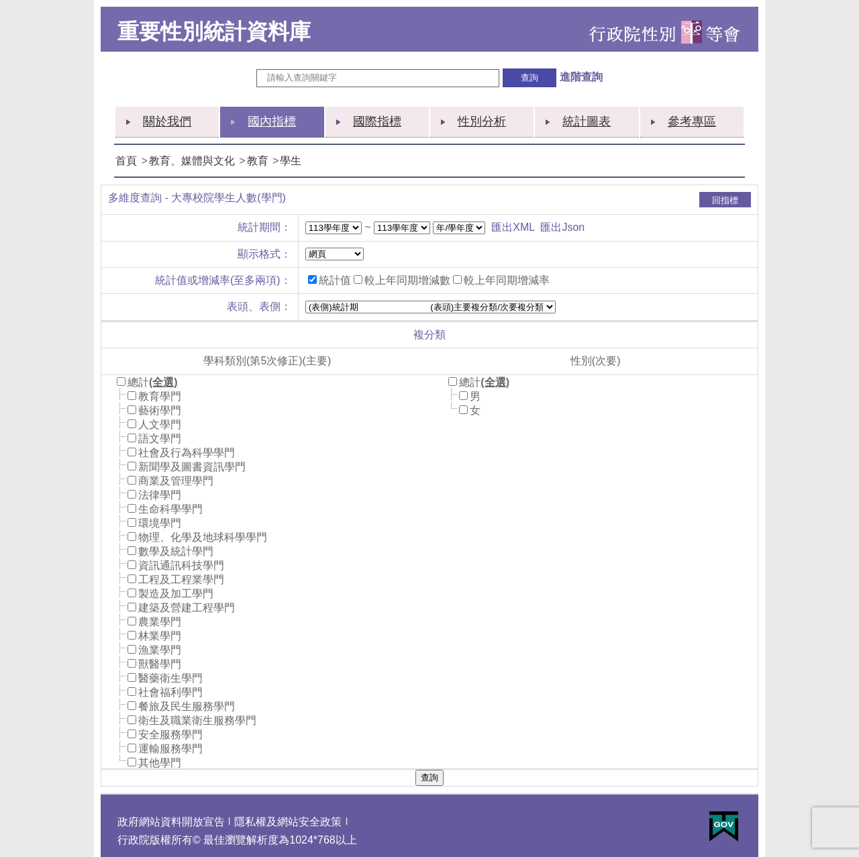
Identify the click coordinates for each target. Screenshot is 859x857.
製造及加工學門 (175, 593)
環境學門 (159, 523)
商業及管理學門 (175, 481)
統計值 (335, 280)
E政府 (723, 826)
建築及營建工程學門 (186, 607)
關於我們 (167, 121)
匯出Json (562, 227)
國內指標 (272, 121)
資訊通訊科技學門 (181, 565)
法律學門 (159, 495)
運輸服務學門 (170, 748)
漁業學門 (159, 650)
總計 (138, 382)
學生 (290, 160)
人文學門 (159, 424)
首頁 (126, 160)
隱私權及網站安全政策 (288, 821)
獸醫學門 (159, 664)
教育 (257, 160)
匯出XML (512, 227)
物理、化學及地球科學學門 (202, 537)
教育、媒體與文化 (192, 160)
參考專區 (692, 121)
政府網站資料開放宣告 (171, 821)
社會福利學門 (170, 692)
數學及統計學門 (175, 551)
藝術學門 (159, 410)
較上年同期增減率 (507, 280)
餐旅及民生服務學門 (186, 706)
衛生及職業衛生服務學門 (197, 720)
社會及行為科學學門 (186, 452)
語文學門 (159, 438)
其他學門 (159, 762)
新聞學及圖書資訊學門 (192, 466)
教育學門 (159, 396)
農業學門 (159, 621)
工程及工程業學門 (181, 579)
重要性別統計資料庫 (214, 31)
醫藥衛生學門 (170, 678)
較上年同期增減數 (407, 280)
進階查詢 (581, 77)
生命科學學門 (170, 509)
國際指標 (377, 121)
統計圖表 (586, 121)
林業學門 (159, 636)
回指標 (725, 200)
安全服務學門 (170, 734)
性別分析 (482, 121)
